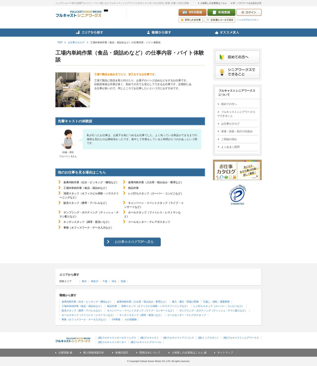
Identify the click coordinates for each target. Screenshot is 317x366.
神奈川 (94, 281)
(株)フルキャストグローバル (146, 342)
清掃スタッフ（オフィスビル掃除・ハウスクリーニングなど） (155, 306)
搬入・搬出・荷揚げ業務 (185, 301)
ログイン (249, 12)
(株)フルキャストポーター (112, 342)
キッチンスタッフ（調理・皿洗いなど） (141, 315)
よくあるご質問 (230, 146)
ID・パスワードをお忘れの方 (247, 3)
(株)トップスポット (208, 337)
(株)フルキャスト (149, 337)
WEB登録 (192, 12)
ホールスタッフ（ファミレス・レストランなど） (88, 315)
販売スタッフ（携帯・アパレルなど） (82, 310)
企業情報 (63, 352)
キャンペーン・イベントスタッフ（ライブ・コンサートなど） (141, 310)
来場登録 (221, 12)
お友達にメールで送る (219, 19)
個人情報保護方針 (93, 352)
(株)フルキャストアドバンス (178, 337)
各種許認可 (121, 352)
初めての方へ (229, 104)
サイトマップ (225, 352)
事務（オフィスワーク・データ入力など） (85, 319)
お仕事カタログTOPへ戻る (134, 241)
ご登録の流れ (229, 139)
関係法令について (150, 352)
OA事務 (116, 319)
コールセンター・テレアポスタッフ (186, 315)
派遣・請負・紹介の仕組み (237, 131)
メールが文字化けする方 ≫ (248, 20)
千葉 (104, 281)
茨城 (123, 281)
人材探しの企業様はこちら (213, 3)
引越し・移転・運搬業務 (216, 301)
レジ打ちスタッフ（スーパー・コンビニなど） (218, 306)
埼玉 (114, 281)
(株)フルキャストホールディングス (117, 337)
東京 (84, 281)
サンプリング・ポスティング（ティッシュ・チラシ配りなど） (213, 310)
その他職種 (131, 319)
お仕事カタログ (230, 123)
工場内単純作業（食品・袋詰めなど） (82, 306)
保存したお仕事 (191, 19)
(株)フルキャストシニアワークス (241, 337)
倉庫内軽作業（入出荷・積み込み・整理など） (142, 301)
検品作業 (112, 306)
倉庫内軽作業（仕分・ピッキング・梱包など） (87, 301)
